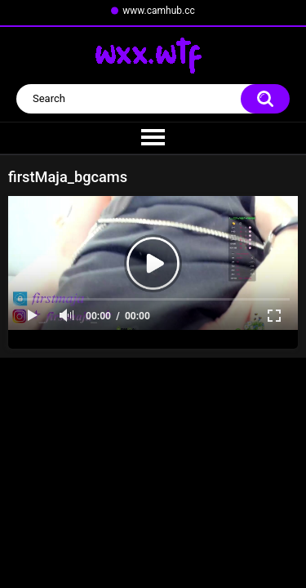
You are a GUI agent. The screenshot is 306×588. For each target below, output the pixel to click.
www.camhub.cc (158, 10)
